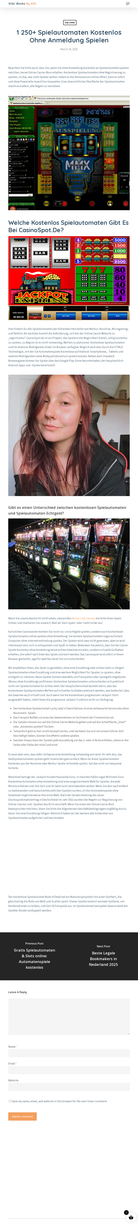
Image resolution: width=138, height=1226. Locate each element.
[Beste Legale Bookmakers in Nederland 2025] (103, 956)
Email (12, 1064)
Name (12, 1047)
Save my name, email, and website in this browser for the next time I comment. (59, 1101)
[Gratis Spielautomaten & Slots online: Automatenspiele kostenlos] (34, 956)
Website (13, 1080)
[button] (128, 3)
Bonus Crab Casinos (83, 618)
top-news (70, 22)
